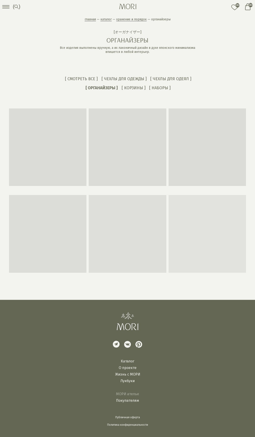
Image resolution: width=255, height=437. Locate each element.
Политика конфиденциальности (127, 424)
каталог (106, 19)
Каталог (127, 361)
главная (90, 19)
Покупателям (127, 400)
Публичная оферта (127, 417)
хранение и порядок (131, 19)
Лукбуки (128, 381)
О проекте (128, 368)
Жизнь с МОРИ (127, 374)
